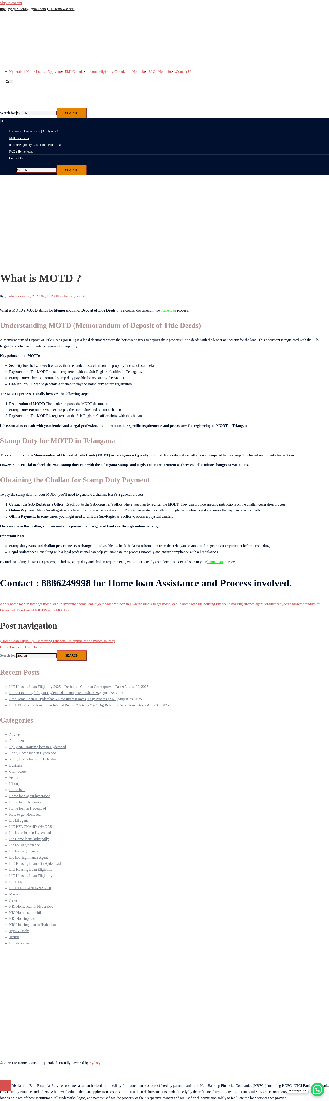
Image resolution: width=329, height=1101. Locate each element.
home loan (168, 310)
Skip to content (11, 3)
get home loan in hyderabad (58, 604)
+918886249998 (60, 9)
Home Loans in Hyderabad (20, 647)
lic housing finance (213, 604)
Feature (14, 777)
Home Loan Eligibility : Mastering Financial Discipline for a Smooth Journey (58, 641)
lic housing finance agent (245, 604)
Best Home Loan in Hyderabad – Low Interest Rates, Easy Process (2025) (63, 699)
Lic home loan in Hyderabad (30, 833)
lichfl (267, 604)
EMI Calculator (76, 71)
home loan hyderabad (94, 604)
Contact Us (184, 71)
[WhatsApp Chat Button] (317, 1089)
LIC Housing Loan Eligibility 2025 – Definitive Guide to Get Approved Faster (66, 687)
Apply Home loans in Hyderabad (33, 759)
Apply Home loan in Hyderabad (32, 753)
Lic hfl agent (18, 820)
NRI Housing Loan (23, 918)
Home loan (17, 790)
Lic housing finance (23, 851)
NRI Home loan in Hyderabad (31, 906)
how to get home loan (162, 604)
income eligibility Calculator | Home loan (118, 71)
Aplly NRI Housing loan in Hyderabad (37, 747)
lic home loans (188, 604)
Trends (14, 937)
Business (15, 765)
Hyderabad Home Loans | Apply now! (37, 71)
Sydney (95, 1063)
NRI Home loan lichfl (25, 913)
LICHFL (15, 882)
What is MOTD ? (56, 610)
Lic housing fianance (24, 845)
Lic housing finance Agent (28, 857)
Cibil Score (17, 771)
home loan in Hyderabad (128, 604)
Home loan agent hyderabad (29, 796)
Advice (14, 735)
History (14, 784)
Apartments (17, 741)
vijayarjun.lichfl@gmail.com (23, 9)
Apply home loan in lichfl (19, 604)
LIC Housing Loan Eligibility (31, 869)
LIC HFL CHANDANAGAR (30, 826)
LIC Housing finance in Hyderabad (35, 863)
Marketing (16, 894)
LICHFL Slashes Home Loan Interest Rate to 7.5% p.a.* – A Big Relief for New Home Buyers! (79, 705)
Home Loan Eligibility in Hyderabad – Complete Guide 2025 (54, 693)
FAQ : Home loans (162, 71)
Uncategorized (19, 943)
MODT (38, 610)
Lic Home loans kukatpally (29, 839)
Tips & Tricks (19, 931)
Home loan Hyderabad (25, 802)
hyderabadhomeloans (15, 296)
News (13, 900)
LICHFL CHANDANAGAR (30, 888)
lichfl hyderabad (283, 604)
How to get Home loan (25, 814)
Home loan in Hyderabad (71, 296)
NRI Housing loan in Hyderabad (33, 925)
